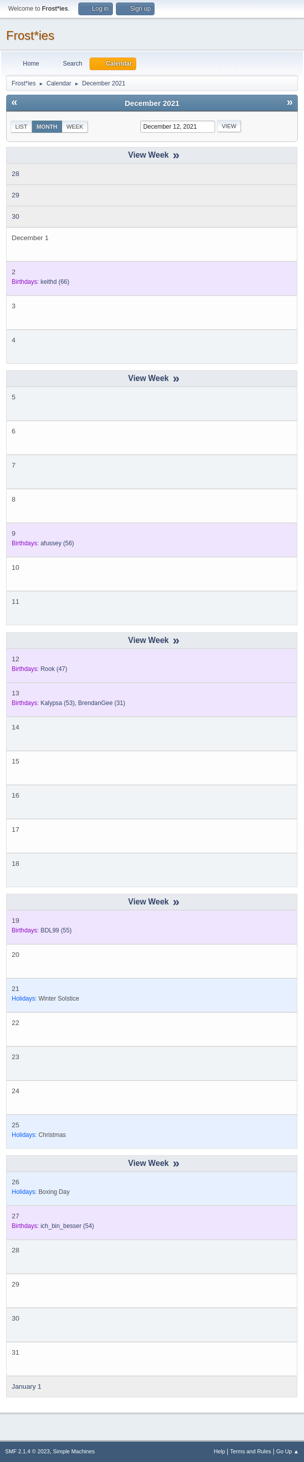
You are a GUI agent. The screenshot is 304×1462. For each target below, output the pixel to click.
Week (75, 127)
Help (219, 1451)
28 (15, 174)
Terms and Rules (250, 1451)
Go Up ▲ (287, 1451)
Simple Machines (74, 1451)
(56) (57, 543)
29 (15, 195)
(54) (67, 1226)
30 (15, 216)
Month (47, 127)
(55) (56, 930)
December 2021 (152, 103)
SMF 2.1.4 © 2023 (27, 1451)
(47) (54, 668)
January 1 (27, 1386)
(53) (58, 703)
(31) (102, 703)
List (21, 127)
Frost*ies (30, 35)
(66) (55, 281)
